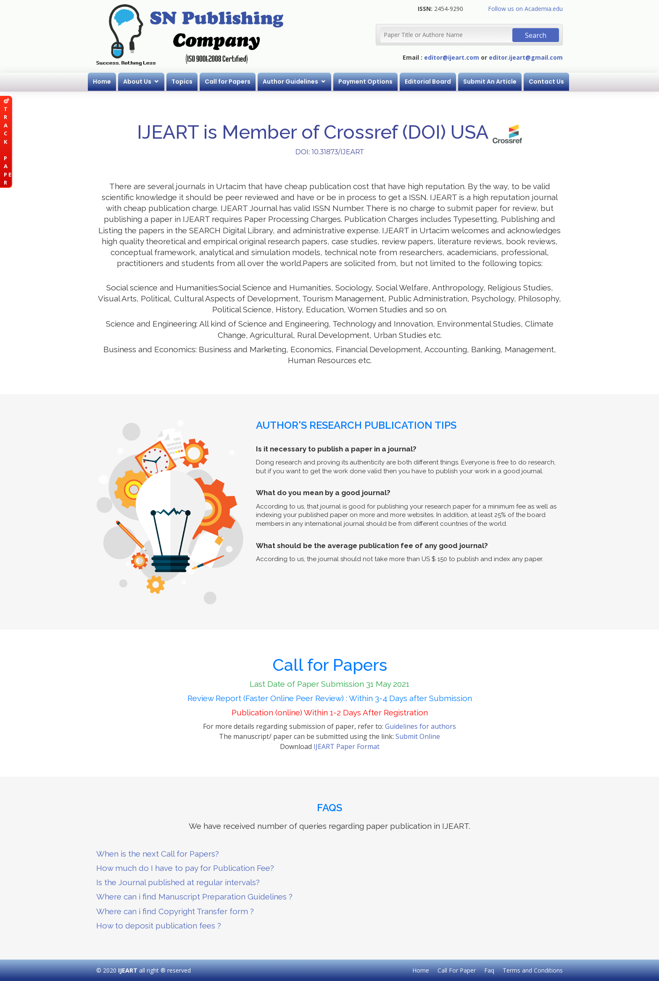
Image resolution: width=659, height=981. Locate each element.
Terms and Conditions (533, 970)
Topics (181, 81)
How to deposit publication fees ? (158, 925)
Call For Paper (457, 970)
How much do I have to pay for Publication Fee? (185, 868)
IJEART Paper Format (347, 746)
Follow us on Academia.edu (525, 9)
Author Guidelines (290, 81)
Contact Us (546, 81)
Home (102, 81)
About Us (137, 81)
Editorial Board (428, 81)
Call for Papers (227, 81)
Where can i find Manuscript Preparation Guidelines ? (194, 896)
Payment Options (365, 81)
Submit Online (417, 736)
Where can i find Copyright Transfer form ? (175, 911)
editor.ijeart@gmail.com (526, 57)
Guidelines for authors (420, 726)
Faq (489, 970)
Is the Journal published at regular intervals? (178, 882)
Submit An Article (490, 81)
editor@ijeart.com (451, 57)
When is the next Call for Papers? (157, 853)
